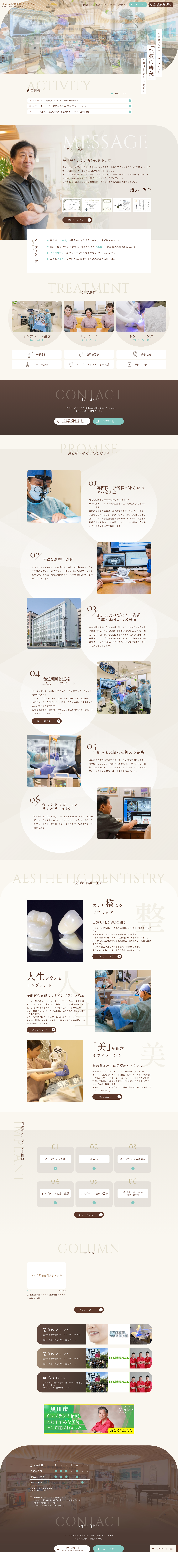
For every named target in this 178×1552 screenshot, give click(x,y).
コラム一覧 (91, 1310)
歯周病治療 (89, 354)
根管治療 (141, 354)
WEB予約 (137, 4)
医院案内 (86, 5)
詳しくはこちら (79, 220)
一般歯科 (36, 354)
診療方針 (97, 5)
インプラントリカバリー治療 (89, 364)
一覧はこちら (118, 93)
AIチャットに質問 (167, 1548)
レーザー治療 (36, 364)
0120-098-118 (160, 4)
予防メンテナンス (141, 364)
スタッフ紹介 (109, 5)
